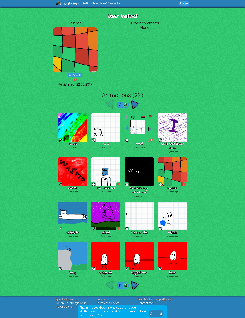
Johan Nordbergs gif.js (71, 303)
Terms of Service (107, 303)
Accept (156, 313)
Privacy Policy (95, 315)
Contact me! (145, 303)
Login (184, 3)
